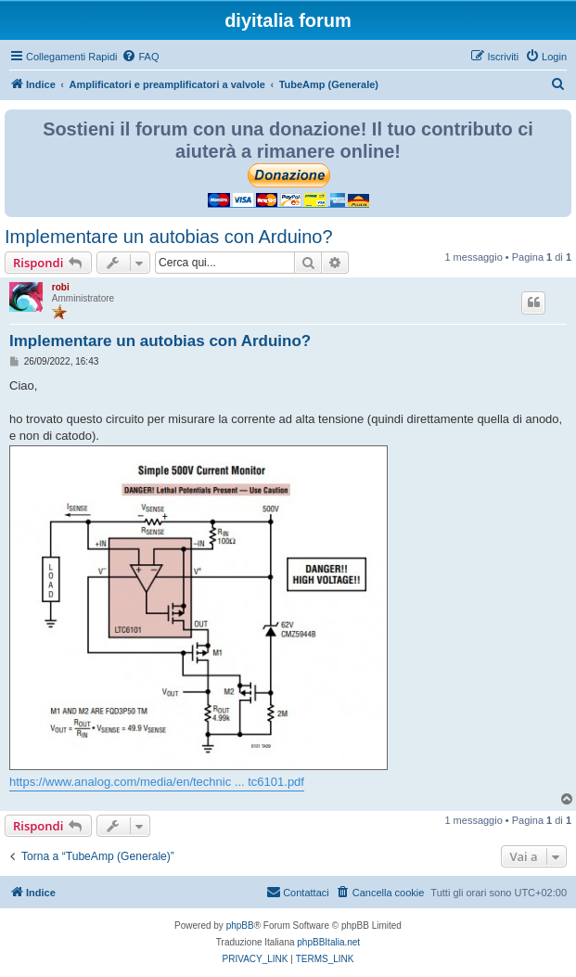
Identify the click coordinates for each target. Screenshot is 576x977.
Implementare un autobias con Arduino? (169, 236)
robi (61, 287)
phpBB (240, 925)
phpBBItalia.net (328, 942)
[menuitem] (140, 56)
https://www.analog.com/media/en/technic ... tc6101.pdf (156, 782)
